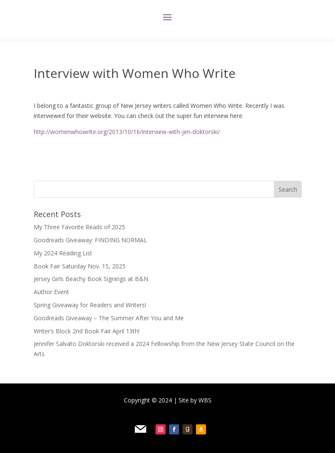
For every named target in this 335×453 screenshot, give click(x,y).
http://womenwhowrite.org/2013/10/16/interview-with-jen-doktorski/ (127, 132)
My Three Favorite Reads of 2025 (79, 227)
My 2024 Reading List (63, 253)
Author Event (51, 292)
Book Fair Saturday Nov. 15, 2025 (80, 266)
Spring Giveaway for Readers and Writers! (90, 305)
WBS (205, 400)
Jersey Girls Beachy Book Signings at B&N (91, 279)
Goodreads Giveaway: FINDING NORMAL (90, 240)
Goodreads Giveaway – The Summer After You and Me (109, 318)
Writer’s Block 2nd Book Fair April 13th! (86, 331)
